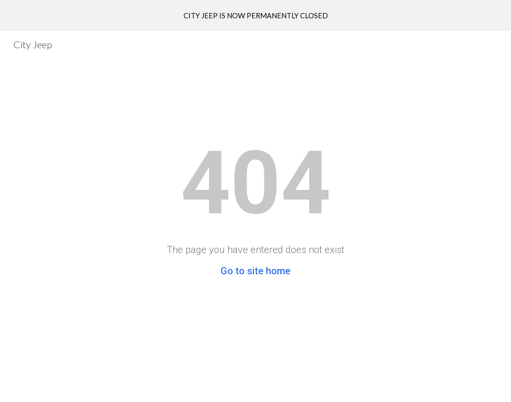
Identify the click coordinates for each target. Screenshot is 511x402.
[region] (255, 15)
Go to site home (255, 271)
